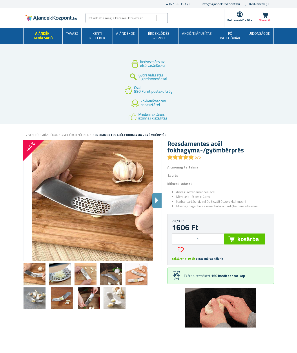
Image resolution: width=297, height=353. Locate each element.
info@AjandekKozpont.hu (221, 4)
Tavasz (72, 33)
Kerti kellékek (97, 36)
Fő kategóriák (230, 36)
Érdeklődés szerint (158, 36)
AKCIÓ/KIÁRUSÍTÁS (197, 33)
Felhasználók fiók (239, 20)
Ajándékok (125, 33)
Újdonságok (259, 33)
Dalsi (157, 200)
